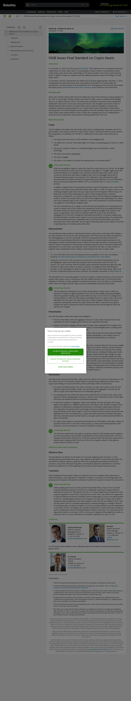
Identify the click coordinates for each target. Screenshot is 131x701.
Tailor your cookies (65, 367)
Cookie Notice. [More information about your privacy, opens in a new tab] (75, 346)
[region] (65, 350)
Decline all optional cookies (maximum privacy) (65, 360)
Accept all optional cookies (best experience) (65, 352)
